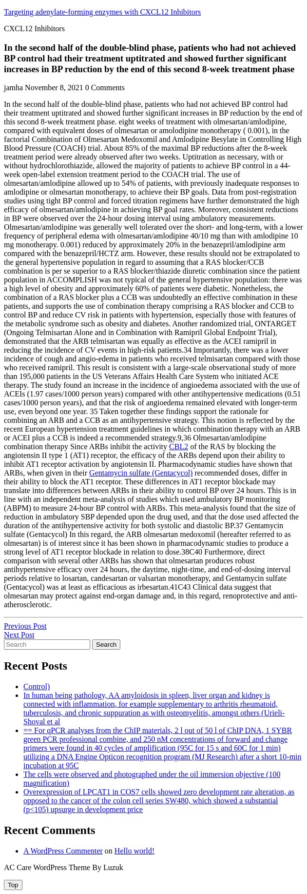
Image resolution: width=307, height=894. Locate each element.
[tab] (13, 885)
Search (106, 644)
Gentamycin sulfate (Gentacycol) (140, 473)
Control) (36, 686)
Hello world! (134, 851)
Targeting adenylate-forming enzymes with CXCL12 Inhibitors (102, 12)
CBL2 (178, 446)
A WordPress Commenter (63, 851)
